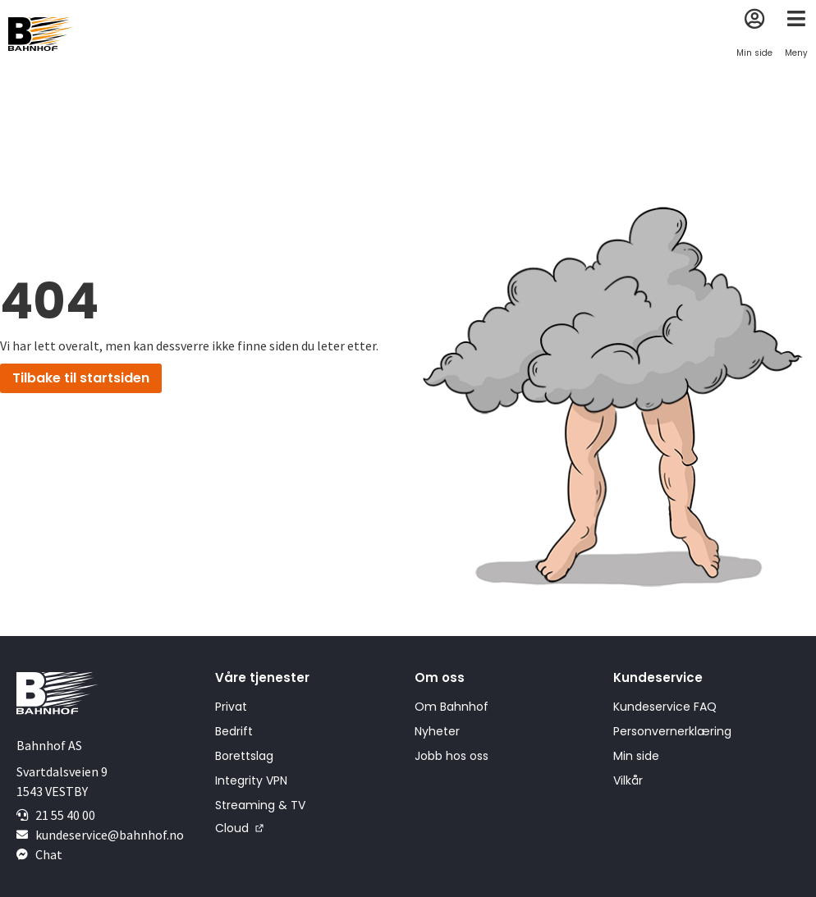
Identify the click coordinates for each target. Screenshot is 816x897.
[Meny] (796, 18)
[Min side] (755, 18)
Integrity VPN (251, 780)
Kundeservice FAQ (665, 706)
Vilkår (628, 780)
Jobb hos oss (451, 756)
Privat (231, 706)
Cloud (232, 828)
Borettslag (244, 756)
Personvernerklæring (672, 731)
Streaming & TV (260, 805)
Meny (796, 53)
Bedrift (234, 731)
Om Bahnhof (451, 706)
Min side (754, 53)
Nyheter (437, 731)
